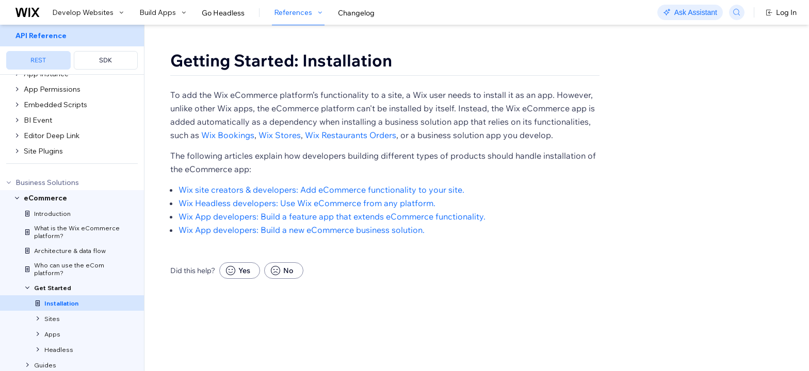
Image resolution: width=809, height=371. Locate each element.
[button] (209, 97)
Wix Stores (279, 165)
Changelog (356, 13)
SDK (105, 60)
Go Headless (223, 13)
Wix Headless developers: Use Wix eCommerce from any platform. (307, 233)
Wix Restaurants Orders (350, 165)
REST (38, 60)
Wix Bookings (227, 165)
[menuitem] (72, 50)
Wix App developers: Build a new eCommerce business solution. (302, 260)
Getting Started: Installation (281, 60)
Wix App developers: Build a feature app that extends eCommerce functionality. (332, 246)
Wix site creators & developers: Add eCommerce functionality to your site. (321, 219)
